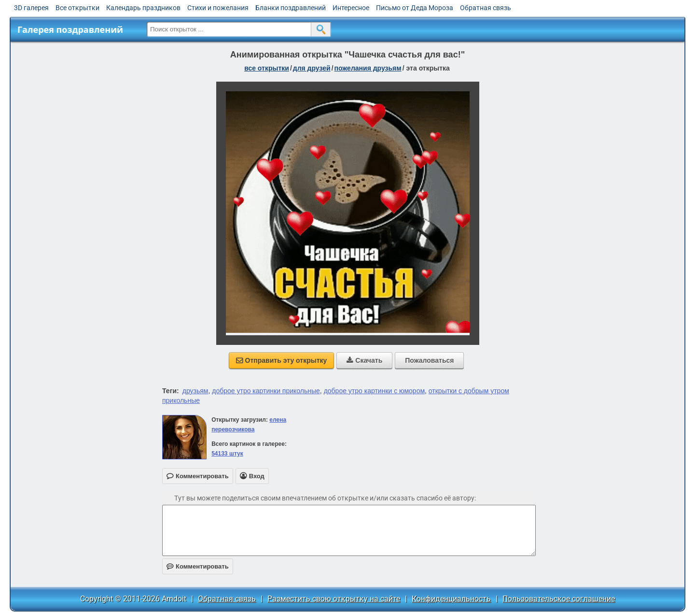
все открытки (266, 68)
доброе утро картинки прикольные (266, 391)
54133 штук (227, 453)
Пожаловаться (429, 360)
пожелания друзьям (368, 68)
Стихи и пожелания (218, 8)
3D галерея (31, 8)
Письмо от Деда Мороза (414, 8)
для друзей (312, 68)
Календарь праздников (143, 8)
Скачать (364, 360)
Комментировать (198, 566)
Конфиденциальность (451, 598)
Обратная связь (485, 8)
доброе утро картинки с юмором (374, 391)
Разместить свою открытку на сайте (333, 598)
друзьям (195, 391)
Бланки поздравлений (290, 8)
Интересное (351, 8)
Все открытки (77, 8)
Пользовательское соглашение (558, 598)
